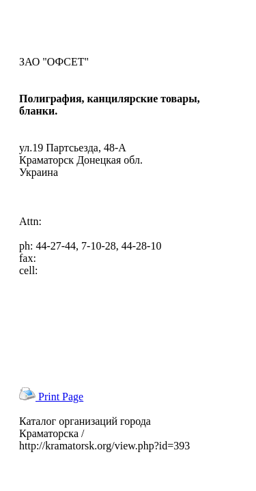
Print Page (51, 396)
